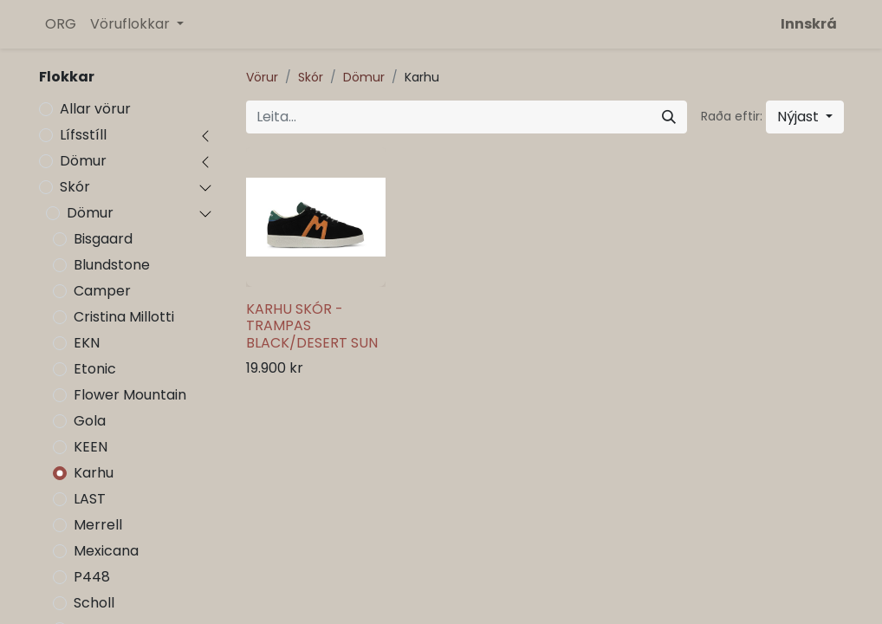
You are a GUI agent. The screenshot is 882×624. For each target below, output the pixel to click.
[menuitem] (60, 24)
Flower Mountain (130, 395)
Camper (102, 291)
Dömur (83, 161)
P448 (92, 577)
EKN (87, 343)
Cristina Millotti (124, 317)
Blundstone (112, 265)
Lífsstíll (83, 135)
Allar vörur (95, 109)
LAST (90, 499)
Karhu (93, 473)
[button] (805, 117)
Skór (75, 187)
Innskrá (809, 24)
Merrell (98, 525)
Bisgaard (103, 239)
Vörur (262, 77)
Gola (90, 421)
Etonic (95, 369)
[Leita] (669, 117)
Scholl (94, 603)
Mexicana (106, 551)
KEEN (90, 447)
